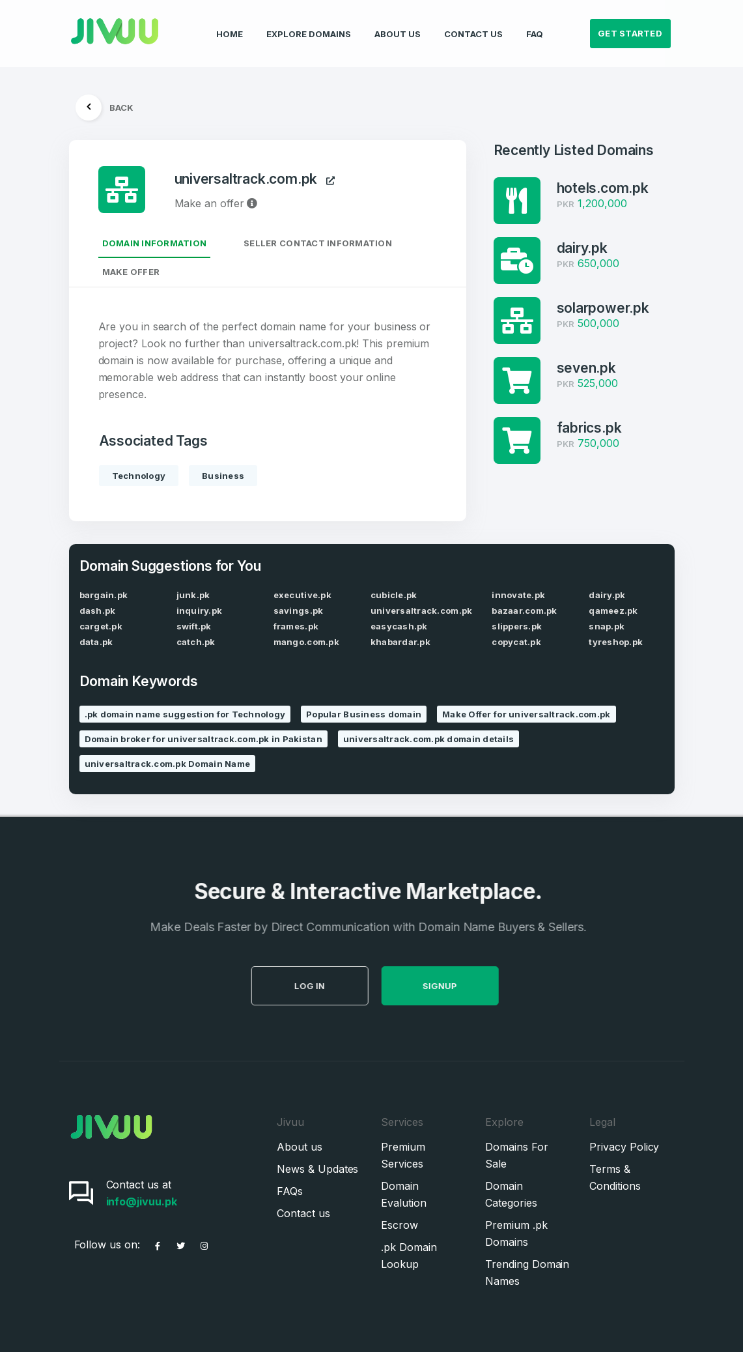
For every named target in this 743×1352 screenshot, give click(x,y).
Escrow (399, 1224)
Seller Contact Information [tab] (318, 243)
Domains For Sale (516, 1155)
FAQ (534, 23)
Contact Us (473, 23)
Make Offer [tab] (131, 271)
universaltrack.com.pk (255, 179)
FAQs (290, 1191)
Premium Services (403, 1155)
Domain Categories (511, 1194)
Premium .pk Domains (516, 1233)
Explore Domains (308, 23)
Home (229, 23)
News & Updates (317, 1168)
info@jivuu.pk (141, 1201)
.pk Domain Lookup (408, 1256)
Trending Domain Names (527, 1272)
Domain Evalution (403, 1194)
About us (299, 1146)
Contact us (303, 1213)
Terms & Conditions (614, 1177)
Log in (333, 986)
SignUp (464, 986)
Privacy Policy (624, 1146)
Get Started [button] (630, 23)
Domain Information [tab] (154, 243)
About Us (397, 23)
